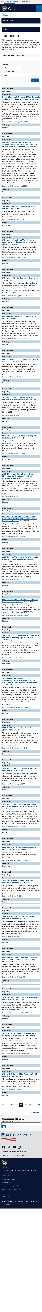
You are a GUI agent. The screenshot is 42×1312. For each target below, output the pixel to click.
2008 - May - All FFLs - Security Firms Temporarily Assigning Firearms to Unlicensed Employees (20, 558)
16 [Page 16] (12, 1105)
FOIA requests (6, 1182)
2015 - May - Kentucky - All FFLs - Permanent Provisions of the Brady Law (18, 917)
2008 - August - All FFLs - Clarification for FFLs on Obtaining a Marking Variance (20, 601)
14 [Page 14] (3, 1105)
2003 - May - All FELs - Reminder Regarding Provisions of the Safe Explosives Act (17, 398)
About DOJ (5, 1175)
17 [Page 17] (16, 1105)
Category (6, 64)
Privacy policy (6, 1196)
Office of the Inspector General (12, 1189)
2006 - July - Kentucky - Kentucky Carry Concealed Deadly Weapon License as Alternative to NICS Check (20, 959)
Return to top (36, 1113)
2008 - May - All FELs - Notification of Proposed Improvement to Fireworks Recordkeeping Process (20, 805)
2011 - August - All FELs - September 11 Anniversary (20, 278)
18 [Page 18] (21, 1105)
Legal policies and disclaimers (11, 1186)
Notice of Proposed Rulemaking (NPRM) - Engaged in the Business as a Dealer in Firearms (21, 98)
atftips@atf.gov (19, 1155)
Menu (39, 8)
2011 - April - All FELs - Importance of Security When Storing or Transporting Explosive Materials (20, 637)
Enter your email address (10, 1121)
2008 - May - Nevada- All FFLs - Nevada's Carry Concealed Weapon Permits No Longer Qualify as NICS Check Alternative (19, 519)
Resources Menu (9, 20)
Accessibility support (8, 1179)
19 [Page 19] (25, 1105)
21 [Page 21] (34, 1105)
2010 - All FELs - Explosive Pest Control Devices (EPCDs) (19, 729)
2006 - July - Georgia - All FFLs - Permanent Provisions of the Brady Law (17, 882)
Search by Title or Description (13, 55)
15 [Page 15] (7, 1105)
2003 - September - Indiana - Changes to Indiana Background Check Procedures (19, 1034)
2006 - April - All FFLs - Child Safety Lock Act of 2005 (19, 317)
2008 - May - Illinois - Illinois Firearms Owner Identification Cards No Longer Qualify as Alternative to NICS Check (18, 476)
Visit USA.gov (6, 1204)
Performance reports (8, 1193)
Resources (7, 15)
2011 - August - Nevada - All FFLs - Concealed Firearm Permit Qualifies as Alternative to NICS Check (19, 242)
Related (6, 29)
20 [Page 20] (30, 1105)
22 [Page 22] (39, 1105)
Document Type (8, 71)
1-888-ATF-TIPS (7, 1155)
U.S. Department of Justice (28, 1170)
